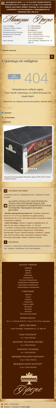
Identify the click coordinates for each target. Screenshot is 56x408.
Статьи (28, 297)
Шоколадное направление (28, 285)
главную (19, 102)
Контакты (28, 311)
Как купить (28, 307)
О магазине (28, 302)
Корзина (7, 407)
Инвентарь (28, 275)
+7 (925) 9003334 (34, 28)
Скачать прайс (28, 304)
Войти (6, 404)
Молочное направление (28, 280)
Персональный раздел (28, 314)
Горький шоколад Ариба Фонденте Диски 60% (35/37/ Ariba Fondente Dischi (27, 178)
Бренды (28, 270)
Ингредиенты (28, 278)
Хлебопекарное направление (28, 287)
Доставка (13, 210)
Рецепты (28, 299)
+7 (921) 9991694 (34, 26)
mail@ (31, 30)
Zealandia (28, 268)
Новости (28, 295)
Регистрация (14, 404)
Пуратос (28, 273)
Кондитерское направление (28, 282)
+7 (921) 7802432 (35, 32)
